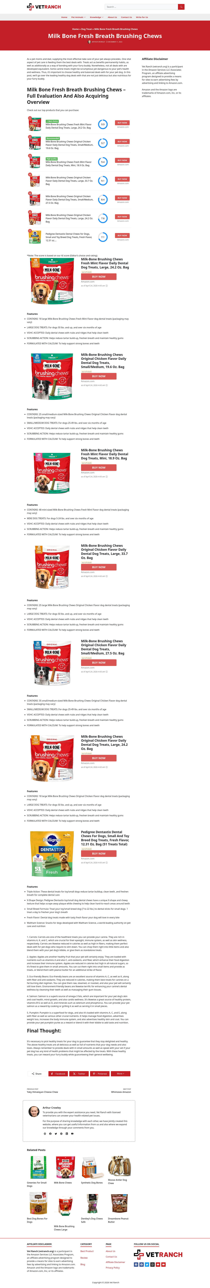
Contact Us (111, 1256)
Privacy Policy (113, 1267)
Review (84, 1257)
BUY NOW (98, 276)
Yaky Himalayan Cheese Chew (42, 1091)
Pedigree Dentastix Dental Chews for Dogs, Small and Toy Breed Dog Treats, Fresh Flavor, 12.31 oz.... (69, 237)
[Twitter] (147, 1264)
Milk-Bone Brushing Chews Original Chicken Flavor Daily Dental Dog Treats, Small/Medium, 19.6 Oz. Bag (69, 145)
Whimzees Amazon (121, 1091)
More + (122, 1074)
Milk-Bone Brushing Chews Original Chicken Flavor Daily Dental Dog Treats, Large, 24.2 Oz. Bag (69, 218)
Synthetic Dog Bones (92, 1182)
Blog (82, 1264)
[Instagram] (152, 1264)
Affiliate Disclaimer (115, 1262)
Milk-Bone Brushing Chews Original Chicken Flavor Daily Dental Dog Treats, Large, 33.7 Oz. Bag (69, 181)
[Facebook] (136, 1264)
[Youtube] (158, 1264)
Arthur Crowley (52, 1107)
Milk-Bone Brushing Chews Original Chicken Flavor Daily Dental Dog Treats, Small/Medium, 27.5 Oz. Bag (69, 199)
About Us (110, 1251)
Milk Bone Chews (63, 1182)
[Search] (181, 7)
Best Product (87, 1251)
